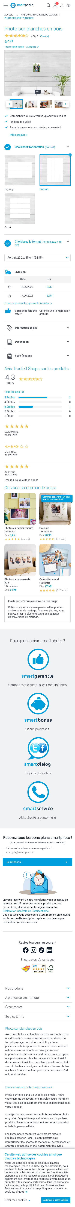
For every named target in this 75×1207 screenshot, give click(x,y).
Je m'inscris (14, 862)
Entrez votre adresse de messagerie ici (29, 848)
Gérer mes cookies (18, 1200)
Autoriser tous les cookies (55, 1200)
